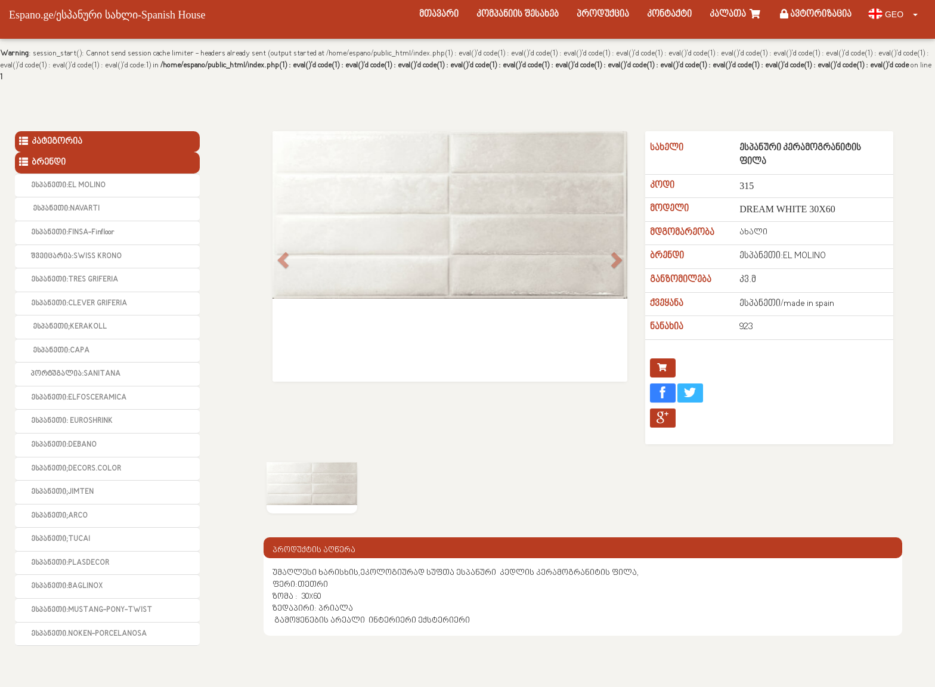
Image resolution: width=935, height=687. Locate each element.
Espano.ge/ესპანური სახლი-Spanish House (107, 15)
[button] (281, 256)
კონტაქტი (669, 14)
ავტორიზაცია (816, 14)
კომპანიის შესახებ (517, 14)
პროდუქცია (603, 14)
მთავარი (439, 14)
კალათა (736, 14)
